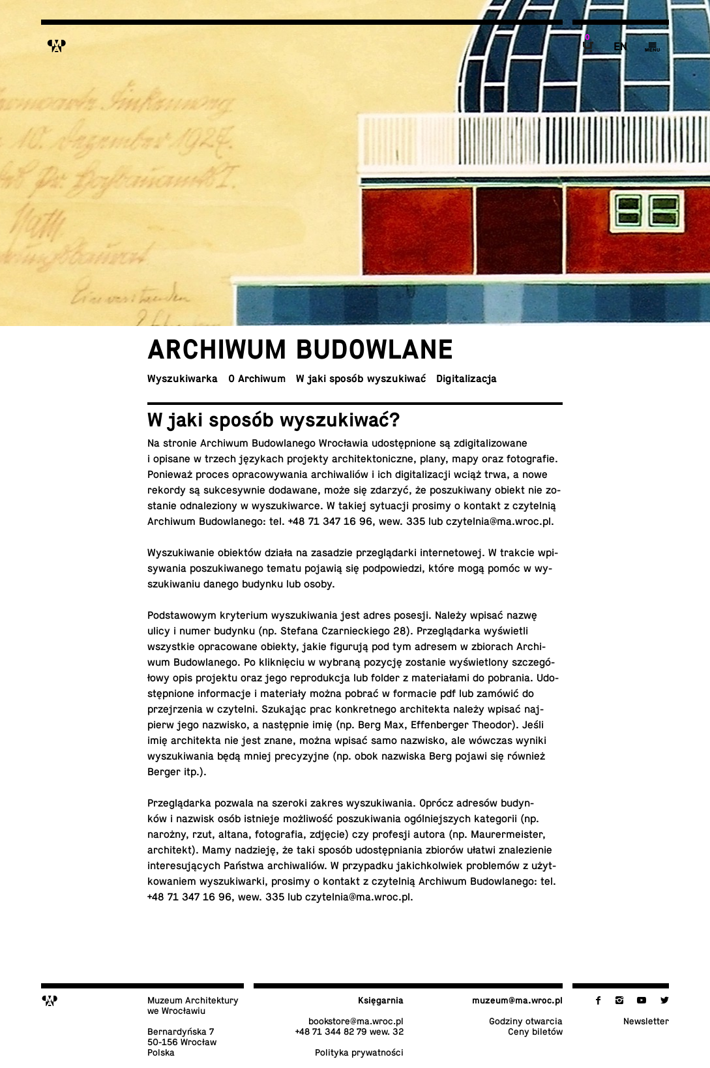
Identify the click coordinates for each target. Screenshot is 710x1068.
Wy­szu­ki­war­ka (182, 379)
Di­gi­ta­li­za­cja (466, 379)
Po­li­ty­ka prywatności (359, 1052)
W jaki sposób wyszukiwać (361, 379)
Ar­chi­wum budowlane (300, 349)
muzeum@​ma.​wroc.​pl (517, 1000)
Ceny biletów (535, 1031)
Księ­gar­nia (381, 1000)
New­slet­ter (646, 1021)
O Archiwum (257, 379)
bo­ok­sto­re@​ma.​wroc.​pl (356, 1021)
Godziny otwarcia (526, 1021)
